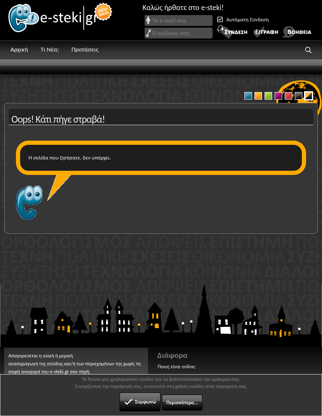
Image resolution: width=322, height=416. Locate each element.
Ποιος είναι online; (177, 367)
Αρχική (19, 49)
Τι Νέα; (50, 49)
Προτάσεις (84, 49)
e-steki (60, 20)
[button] (308, 50)
